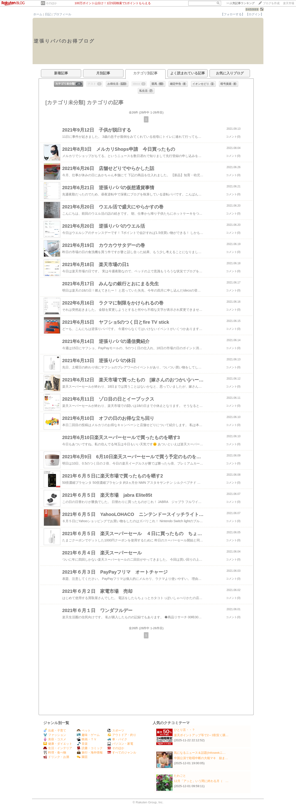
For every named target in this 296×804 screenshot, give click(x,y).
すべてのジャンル (121, 752)
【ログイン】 (255, 14)
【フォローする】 (233, 14)
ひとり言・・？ (184, 730)
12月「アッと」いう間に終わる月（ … (201, 781)
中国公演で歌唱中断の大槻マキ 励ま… (201, 758)
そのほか (51, 3)
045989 (252, 9)
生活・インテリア (57, 748)
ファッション (54, 735)
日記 (48, 14)
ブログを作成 (271, 3)
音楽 (82, 743)
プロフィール (62, 14)
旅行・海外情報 (90, 752)
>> (240, 3)
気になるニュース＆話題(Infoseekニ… (200, 752)
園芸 (82, 757)
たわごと (180, 775)
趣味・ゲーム (88, 735)
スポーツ (115, 730)
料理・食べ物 (54, 752)
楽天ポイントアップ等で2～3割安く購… (201, 735)
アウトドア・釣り (121, 735)
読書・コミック (90, 748)
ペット (84, 730)
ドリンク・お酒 (56, 757)
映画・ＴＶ (87, 739)
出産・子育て (54, 730)
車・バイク (117, 739)
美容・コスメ (54, 739)
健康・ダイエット (57, 743)
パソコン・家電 (120, 743)
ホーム (37, 14)
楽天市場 (288, 3)
